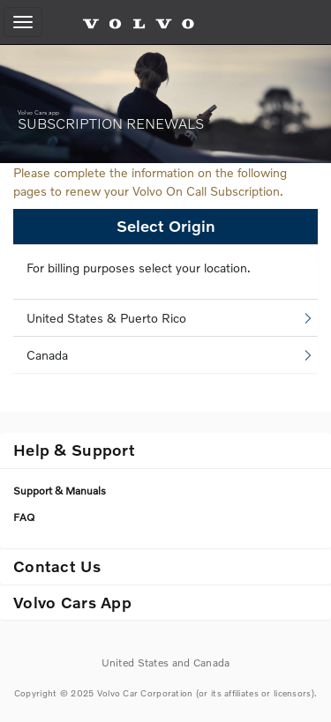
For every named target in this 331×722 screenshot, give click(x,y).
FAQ (23, 517)
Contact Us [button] (57, 566)
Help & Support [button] (74, 449)
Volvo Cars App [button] (72, 602)
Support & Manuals (59, 490)
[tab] (165, 450)
